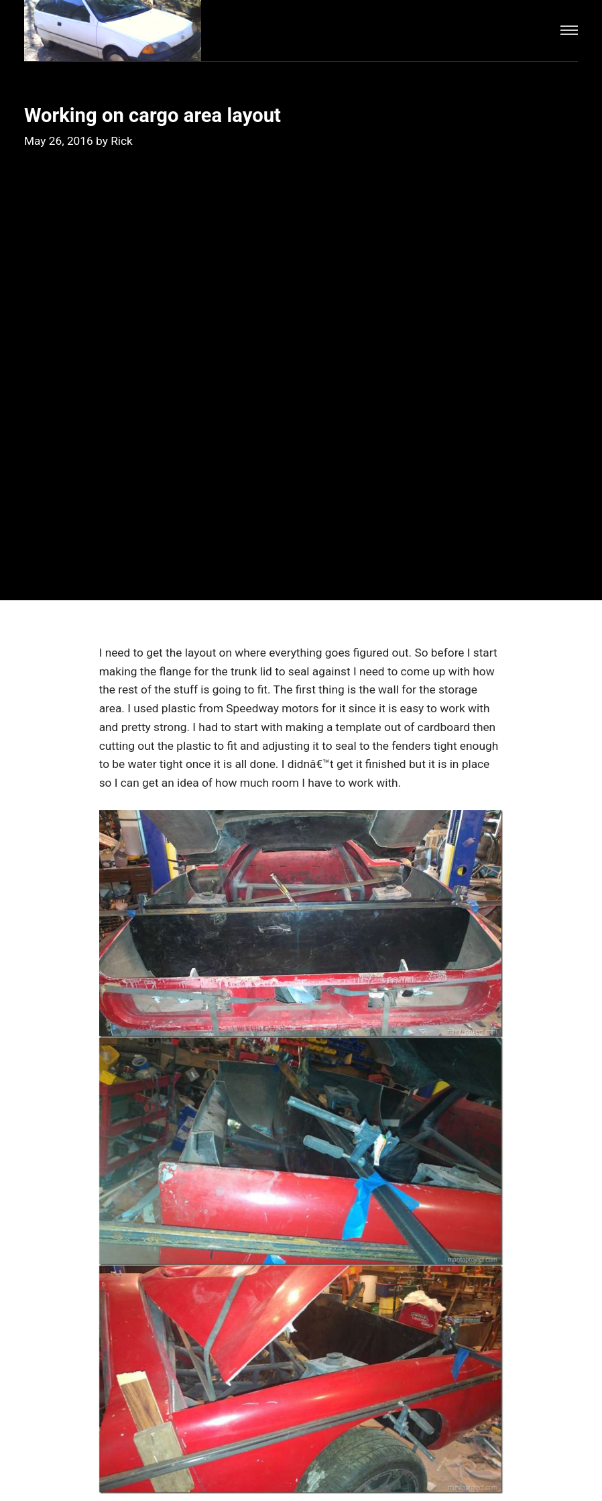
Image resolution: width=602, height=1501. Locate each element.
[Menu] (569, 30)
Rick (122, 141)
